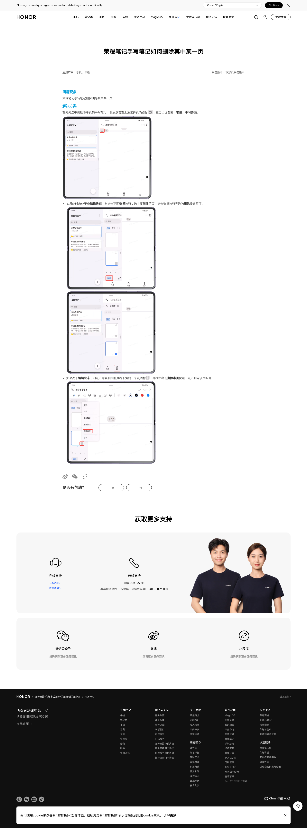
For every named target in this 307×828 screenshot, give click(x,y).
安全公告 (194, 785)
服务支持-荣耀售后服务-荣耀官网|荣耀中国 (57, 696)
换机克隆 (229, 748)
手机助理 (229, 743)
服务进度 (159, 724)
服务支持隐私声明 (164, 743)
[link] (19, 799)
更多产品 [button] (139, 17)
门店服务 (159, 738)
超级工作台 (231, 767)
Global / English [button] (215, 5)
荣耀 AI (174, 17)
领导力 (193, 747)
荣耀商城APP (266, 720)
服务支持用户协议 (164, 748)
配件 (122, 748)
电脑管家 (229, 762)
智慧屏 (123, 738)
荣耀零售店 (265, 729)
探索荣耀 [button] (228, 17)
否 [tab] (140, 487)
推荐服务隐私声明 (164, 752)
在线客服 (53, 583)
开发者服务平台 (268, 757)
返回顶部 (285, 696)
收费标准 (159, 720)
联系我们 (53, 589)
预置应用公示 (232, 771)
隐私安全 (194, 757)
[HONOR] (23, 696)
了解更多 (170, 815)
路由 (122, 743)
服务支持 (211, 17)
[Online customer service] (297, 806)
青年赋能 (194, 761)
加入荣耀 (194, 724)
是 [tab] (113, 487)
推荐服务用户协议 (164, 757)
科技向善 (194, 766)
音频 (125, 17)
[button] (26, 799)
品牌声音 (194, 729)
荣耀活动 (194, 734)
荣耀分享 (229, 752)
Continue (274, 5)
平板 (102, 17)
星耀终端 (264, 761)
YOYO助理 (230, 757)
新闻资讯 (194, 720)
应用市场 (229, 729)
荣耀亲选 (125, 752)
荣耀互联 (229, 720)
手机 (76, 17)
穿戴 (113, 17)
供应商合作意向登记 (270, 766)
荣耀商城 (280, 17)
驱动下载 (229, 776)
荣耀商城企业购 (268, 734)
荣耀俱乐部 (193, 17)
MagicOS (157, 17)
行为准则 (194, 771)
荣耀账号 (229, 734)
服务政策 (159, 715)
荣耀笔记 (229, 738)
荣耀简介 (194, 715)
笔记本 (89, 17)
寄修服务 (159, 734)
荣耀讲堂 (264, 752)
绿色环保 (194, 752)
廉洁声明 (194, 776)
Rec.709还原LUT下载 (236, 781)
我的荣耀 (229, 724)
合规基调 (194, 780)
